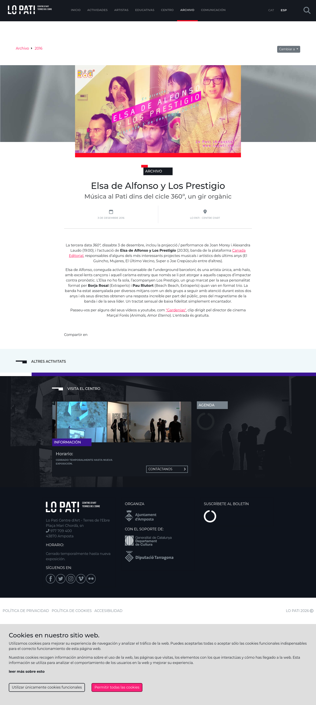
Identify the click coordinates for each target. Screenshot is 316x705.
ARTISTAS (121, 10)
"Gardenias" (176, 310)
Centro (167, 10)
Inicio (76, 10)
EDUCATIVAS (144, 10)
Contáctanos (167, 469)
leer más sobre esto (27, 671)
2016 (38, 48)
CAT (271, 10)
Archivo (187, 10)
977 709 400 (59, 531)
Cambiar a (287, 49)
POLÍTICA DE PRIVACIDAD (26, 611)
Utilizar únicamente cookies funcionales (47, 687)
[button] (307, 10)
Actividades (97, 10)
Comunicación (213, 10)
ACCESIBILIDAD (108, 611)
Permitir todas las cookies (117, 687)
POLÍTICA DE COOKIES (72, 611)
